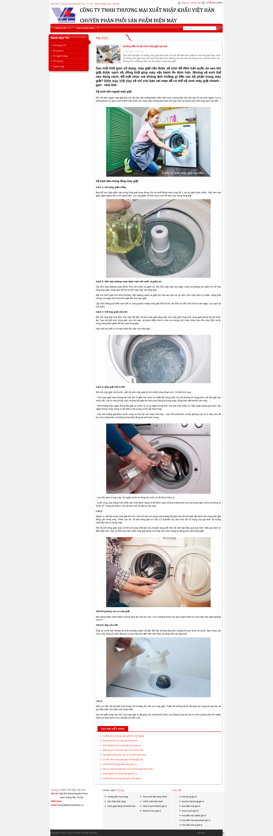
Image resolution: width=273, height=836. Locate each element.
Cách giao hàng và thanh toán (119, 806)
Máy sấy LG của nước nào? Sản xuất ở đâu (123, 750)
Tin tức (89, 4)
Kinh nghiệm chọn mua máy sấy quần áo (122, 745)
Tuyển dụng (57, 66)
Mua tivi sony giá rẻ (150, 811)
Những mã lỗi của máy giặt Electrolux (120, 740)
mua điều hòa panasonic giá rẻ (194, 820)
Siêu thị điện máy (103, 4)
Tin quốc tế (56, 51)
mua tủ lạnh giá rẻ (188, 811)
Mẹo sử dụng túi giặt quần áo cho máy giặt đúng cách (128, 769)
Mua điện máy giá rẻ (214, 833)
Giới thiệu (54, 4)
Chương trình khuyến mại (73, 4)
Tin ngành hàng (58, 56)
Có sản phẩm (214, 2)
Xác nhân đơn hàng (115, 801)
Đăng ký (185, 3)
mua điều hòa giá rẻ (189, 806)
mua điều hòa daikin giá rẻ (192, 815)
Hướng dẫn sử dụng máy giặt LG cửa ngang (123, 736)
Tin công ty (56, 61)
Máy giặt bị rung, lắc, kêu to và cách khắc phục (124, 755)
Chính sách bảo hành (151, 801)
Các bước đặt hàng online (153, 797)
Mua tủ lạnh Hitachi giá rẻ (153, 806)
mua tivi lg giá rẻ (188, 797)
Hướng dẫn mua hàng (116, 797)
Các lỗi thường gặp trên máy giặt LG (120, 764)
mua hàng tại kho (148, 833)
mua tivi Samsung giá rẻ (191, 801)
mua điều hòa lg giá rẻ (190, 825)
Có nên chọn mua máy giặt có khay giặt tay (123, 759)
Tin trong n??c (58, 45)
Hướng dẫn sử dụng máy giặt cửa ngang (122, 778)
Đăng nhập (196, 3)
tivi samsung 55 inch (108, 833)
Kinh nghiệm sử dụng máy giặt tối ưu (120, 773)
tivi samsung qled (128, 833)
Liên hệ (115, 4)
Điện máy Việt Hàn (118, 81)
